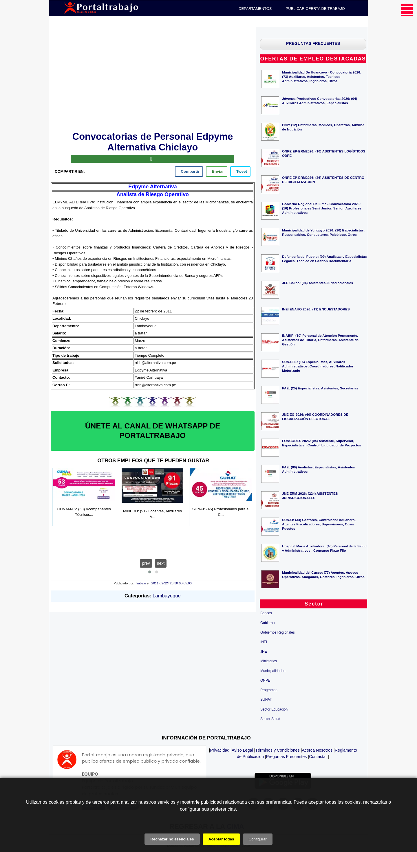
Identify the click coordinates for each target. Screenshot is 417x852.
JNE (263, 651)
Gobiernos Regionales (277, 632)
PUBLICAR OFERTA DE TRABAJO (315, 8)
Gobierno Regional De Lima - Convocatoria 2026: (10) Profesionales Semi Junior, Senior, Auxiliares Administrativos (321, 208)
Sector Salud (270, 719)
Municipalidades (272, 671)
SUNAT (266, 700)
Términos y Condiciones (277, 750)
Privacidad (220, 750)
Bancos (266, 613)
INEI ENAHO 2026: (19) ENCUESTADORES (316, 309)
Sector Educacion (274, 709)
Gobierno (267, 623)
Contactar (318, 756)
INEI (263, 642)
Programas (268, 690)
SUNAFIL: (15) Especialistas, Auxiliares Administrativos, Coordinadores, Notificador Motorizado (317, 366)
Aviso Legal (242, 750)
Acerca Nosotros (317, 750)
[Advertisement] (153, 78)
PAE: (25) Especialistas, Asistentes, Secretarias (320, 388)
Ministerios (268, 661)
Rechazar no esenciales (172, 839)
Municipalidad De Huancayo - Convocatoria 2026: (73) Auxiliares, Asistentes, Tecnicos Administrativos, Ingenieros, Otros (321, 76)
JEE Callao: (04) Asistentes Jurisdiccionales (317, 283)
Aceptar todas (221, 839)
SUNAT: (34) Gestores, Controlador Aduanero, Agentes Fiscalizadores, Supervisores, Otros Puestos (319, 524)
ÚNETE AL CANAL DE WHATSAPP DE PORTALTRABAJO (152, 431)
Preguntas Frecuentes (286, 756)
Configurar (258, 839)
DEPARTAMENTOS (255, 8)
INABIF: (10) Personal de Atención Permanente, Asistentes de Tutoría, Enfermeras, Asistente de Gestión (320, 340)
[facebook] (189, 171)
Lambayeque (167, 596)
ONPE (265, 680)
